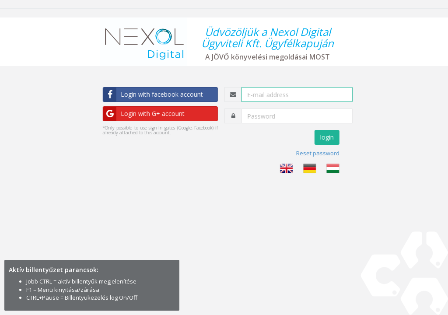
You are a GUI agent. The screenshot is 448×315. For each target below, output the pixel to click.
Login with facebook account (154, 95)
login (328, 137)
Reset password (318, 153)
